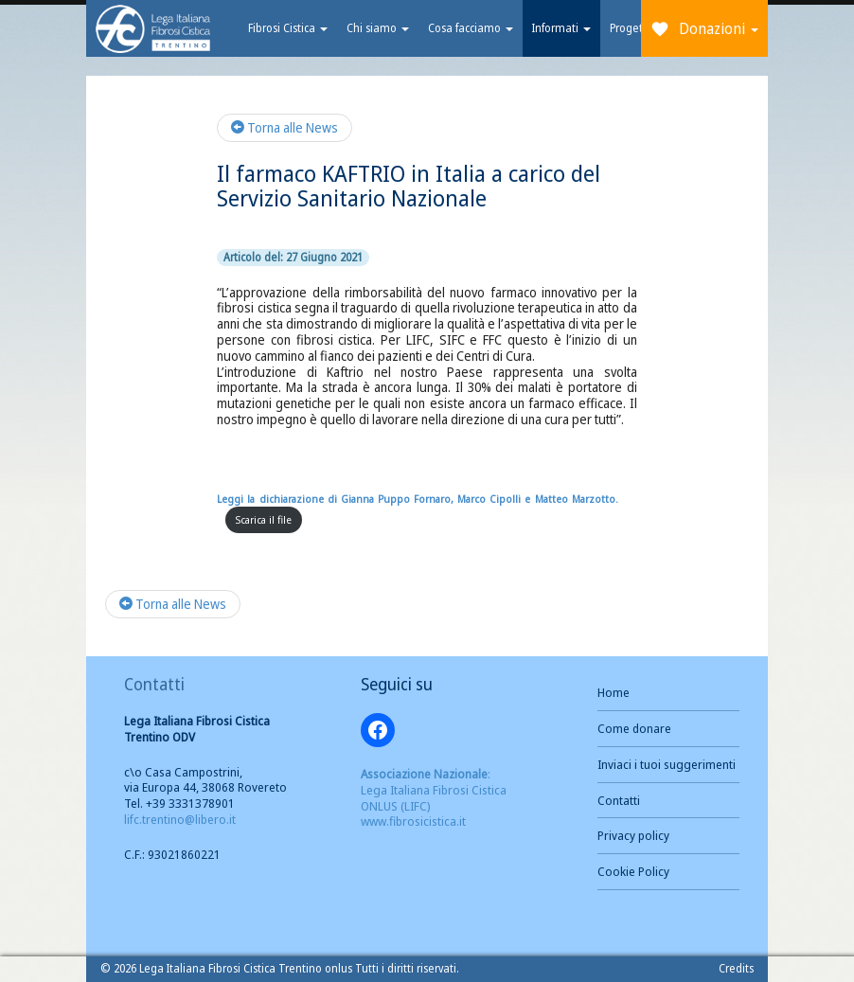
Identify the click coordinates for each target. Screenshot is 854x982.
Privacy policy (633, 835)
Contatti (618, 800)
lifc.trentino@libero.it (180, 819)
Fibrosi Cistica (286, 28)
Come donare (634, 728)
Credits (736, 968)
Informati (559, 28)
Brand (152, 28)
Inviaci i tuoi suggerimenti (666, 764)
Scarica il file (264, 519)
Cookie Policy (633, 871)
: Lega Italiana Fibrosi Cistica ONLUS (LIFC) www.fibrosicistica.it (434, 797)
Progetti (628, 28)
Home (613, 692)
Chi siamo (376, 28)
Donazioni (718, 28)
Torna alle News (284, 127)
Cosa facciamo (468, 28)
